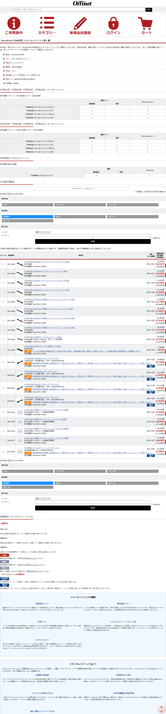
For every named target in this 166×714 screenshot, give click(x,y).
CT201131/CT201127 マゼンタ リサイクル (41, 384)
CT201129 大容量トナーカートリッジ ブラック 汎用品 (46, 410)
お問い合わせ (32, 558)
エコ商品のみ (155, 238)
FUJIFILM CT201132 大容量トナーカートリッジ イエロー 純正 (49, 328)
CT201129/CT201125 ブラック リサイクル (41, 358)
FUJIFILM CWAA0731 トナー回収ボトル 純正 (42, 346)
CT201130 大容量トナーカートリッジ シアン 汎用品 (45, 419)
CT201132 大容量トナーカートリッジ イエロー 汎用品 (46, 438)
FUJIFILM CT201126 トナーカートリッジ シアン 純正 (46, 271)
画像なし (6, 204)
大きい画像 (112, 204)
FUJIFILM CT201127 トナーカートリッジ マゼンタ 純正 (47, 281)
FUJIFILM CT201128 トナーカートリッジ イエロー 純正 (47, 290)
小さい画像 (60, 204)
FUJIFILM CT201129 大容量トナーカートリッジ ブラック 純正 (49, 299)
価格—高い (7, 220)
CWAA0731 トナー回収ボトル (83, 189)
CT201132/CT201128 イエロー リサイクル (41, 397)
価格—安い (112, 216)
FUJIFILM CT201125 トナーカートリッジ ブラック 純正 (47, 262)
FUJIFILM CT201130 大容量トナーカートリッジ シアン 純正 (48, 309)
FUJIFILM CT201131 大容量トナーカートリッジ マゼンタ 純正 (49, 318)
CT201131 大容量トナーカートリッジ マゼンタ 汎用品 (46, 429)
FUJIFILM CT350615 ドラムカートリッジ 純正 (43, 337)
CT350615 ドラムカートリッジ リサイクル (41, 448)
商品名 (58, 216)
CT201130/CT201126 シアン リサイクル (40, 371)
